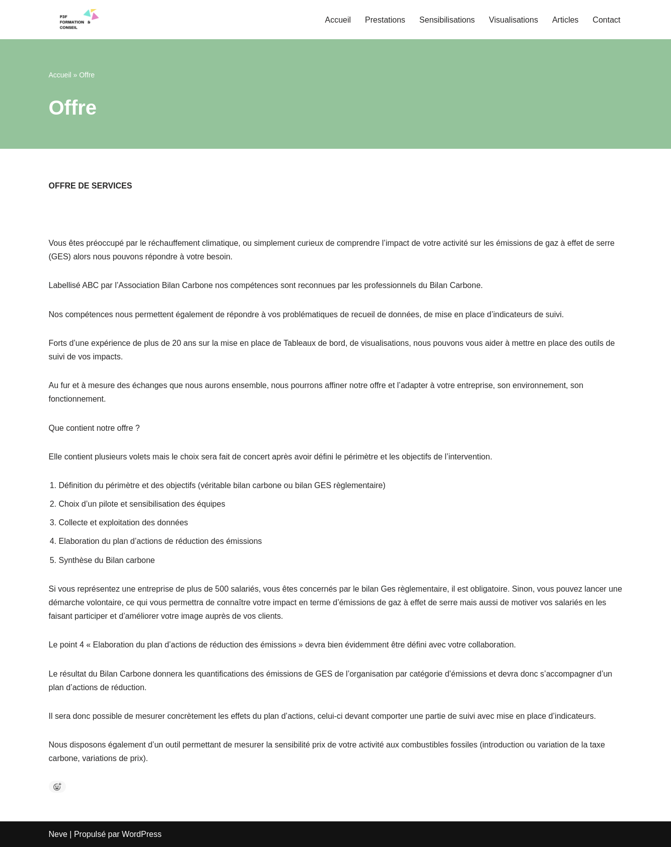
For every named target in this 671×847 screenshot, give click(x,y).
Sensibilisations (447, 20)
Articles (565, 20)
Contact (606, 20)
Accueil (338, 20)
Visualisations (513, 20)
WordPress (142, 834)
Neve (58, 834)
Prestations (385, 20)
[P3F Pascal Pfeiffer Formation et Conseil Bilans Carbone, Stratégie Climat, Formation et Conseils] (79, 19)
